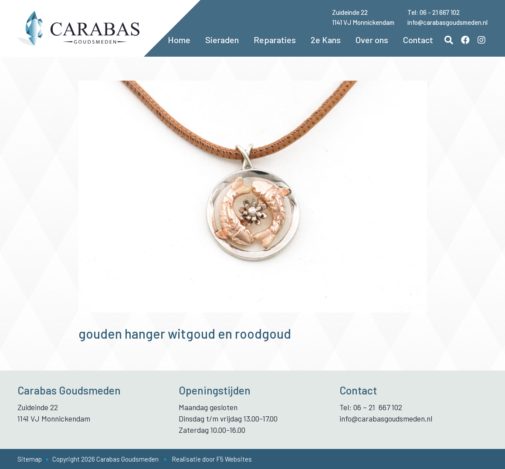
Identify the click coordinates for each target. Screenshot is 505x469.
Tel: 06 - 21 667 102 (433, 12)
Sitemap (29, 459)
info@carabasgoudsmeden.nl (447, 22)
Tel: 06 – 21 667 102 (370, 407)
